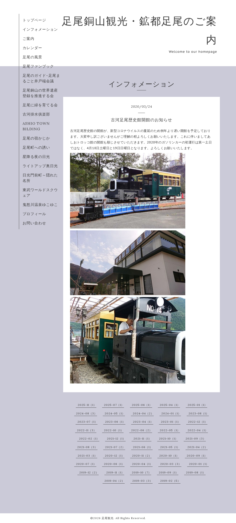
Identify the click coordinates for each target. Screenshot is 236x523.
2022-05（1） (170, 430)
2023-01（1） (170, 421)
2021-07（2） (115, 447)
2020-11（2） (142, 455)
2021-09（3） (196, 438)
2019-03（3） (142, 480)
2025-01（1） (197, 405)
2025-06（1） (142, 405)
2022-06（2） (141, 430)
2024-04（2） (143, 413)
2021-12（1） (116, 438)
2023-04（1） (143, 421)
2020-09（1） (197, 455)
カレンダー (32, 47)
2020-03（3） (170, 464)
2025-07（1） (114, 405)
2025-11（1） (87, 405)
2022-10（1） (114, 430)
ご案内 (28, 38)
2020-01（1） (199, 464)
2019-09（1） (168, 472)
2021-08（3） (87, 447)
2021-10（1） (168, 438)
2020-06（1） (114, 464)
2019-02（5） (170, 480)
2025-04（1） (170, 405)
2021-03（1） (87, 455)
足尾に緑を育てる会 (40, 105)
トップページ (34, 20)
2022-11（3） (86, 430)
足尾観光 (108, 518)
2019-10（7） (141, 472)
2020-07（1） (86, 464)
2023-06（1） (115, 421)
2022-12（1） (197, 421)
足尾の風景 (32, 57)
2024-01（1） (171, 413)
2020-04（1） (142, 464)
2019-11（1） (115, 472)
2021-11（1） (142, 438)
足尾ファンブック (38, 66)
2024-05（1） (115, 413)
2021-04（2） (197, 447)
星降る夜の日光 (36, 156)
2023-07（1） (87, 421)
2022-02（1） (89, 438)
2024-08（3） (86, 413)
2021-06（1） (143, 447)
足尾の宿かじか (36, 138)
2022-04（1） (198, 430)
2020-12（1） (114, 455)
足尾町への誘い (36, 147)
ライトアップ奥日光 (40, 165)
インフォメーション (40, 29)
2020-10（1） (169, 455)
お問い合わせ (34, 223)
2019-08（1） (196, 472)
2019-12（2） (89, 472)
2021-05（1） (170, 447)
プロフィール (34, 213)
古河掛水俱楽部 (36, 114)
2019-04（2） (114, 480)
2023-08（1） (199, 413)
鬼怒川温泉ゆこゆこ (40, 204)
